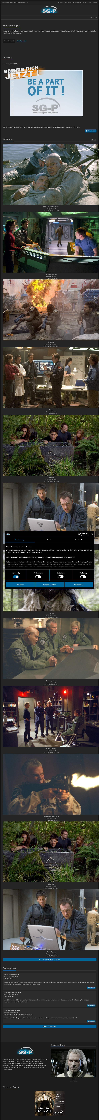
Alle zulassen (78, 585)
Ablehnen (20, 585)
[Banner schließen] (92, 534)
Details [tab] (49, 540)
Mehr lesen (90, 131)
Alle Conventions (49, 1026)
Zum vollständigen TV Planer (49, 960)
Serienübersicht (9, 41)
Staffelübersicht (21, 41)
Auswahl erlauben (49, 585)
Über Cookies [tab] (79, 540)
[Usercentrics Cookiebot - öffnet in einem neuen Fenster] (79, 534)
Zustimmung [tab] (19, 540)
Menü (94, 17)
